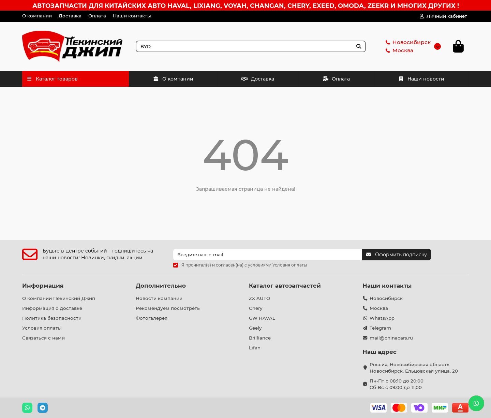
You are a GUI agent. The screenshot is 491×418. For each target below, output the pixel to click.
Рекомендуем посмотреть (168, 308)
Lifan (255, 347)
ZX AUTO (259, 298)
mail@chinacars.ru (391, 338)
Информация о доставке (52, 308)
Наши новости (421, 79)
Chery (255, 308)
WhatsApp (382, 318)
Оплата (97, 15)
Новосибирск (407, 42)
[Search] (251, 46)
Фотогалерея (151, 318)
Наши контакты (132, 15)
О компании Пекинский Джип (58, 298)
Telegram (380, 328)
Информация (43, 285)
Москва (398, 50)
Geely (255, 328)
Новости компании (159, 298)
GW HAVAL (262, 318)
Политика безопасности (51, 318)
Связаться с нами (43, 338)
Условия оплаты (42, 328)
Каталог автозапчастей (285, 285)
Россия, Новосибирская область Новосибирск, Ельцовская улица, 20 (414, 368)
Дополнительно (161, 285)
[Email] (267, 254)
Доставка (70, 15)
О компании (37, 15)
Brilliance (260, 338)
